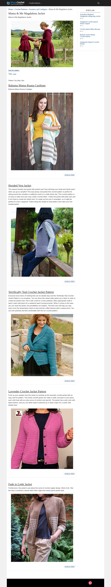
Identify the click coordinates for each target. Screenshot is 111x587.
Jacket (14, 74)
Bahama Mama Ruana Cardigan (26, 85)
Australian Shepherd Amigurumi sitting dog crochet (90, 15)
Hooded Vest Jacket (19, 185)
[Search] (98, 3)
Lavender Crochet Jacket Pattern (27, 391)
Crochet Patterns (34, 3)
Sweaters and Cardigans (38, 9)
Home (10, 9)
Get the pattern (13, 70)
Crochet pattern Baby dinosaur (90, 29)
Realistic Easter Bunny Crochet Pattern (87, 35)
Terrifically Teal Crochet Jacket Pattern (31, 292)
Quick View (70, 175)
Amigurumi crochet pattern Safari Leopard (89, 22)
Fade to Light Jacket (20, 484)
